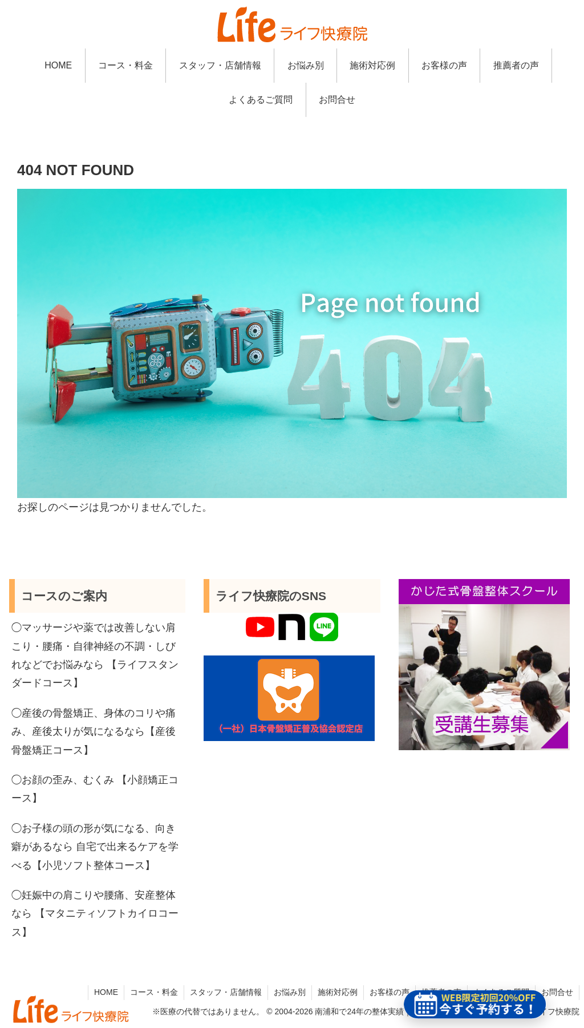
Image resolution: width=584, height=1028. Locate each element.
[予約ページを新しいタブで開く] (475, 1004)
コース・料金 (154, 992)
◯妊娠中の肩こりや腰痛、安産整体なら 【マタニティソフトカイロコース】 (95, 913)
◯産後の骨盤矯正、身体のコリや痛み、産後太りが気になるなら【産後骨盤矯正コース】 (93, 731)
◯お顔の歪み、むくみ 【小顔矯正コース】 (95, 789)
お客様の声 (389, 992)
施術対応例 (338, 992)
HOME (106, 992)
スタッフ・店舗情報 (226, 992)
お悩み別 (290, 992)
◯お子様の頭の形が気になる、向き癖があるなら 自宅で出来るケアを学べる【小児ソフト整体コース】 (95, 847)
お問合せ (557, 992)
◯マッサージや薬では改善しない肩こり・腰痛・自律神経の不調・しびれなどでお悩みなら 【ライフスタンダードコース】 (95, 655)
